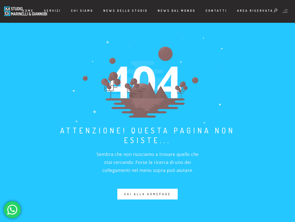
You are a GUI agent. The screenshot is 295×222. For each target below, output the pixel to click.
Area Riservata (255, 11)
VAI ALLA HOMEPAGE (147, 194)
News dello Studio (125, 11)
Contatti (216, 11)
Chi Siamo (82, 11)
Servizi (52, 11)
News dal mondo (176, 11)
